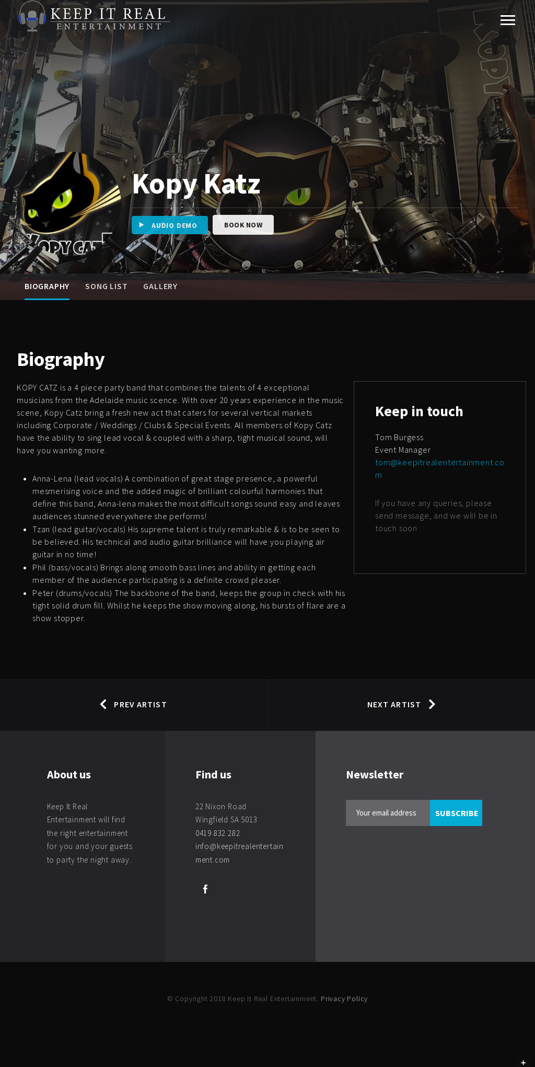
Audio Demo (164, 225)
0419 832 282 (217, 833)
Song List (106, 286)
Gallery (160, 286)
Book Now (243, 225)
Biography (47, 286)
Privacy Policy (344, 998)
